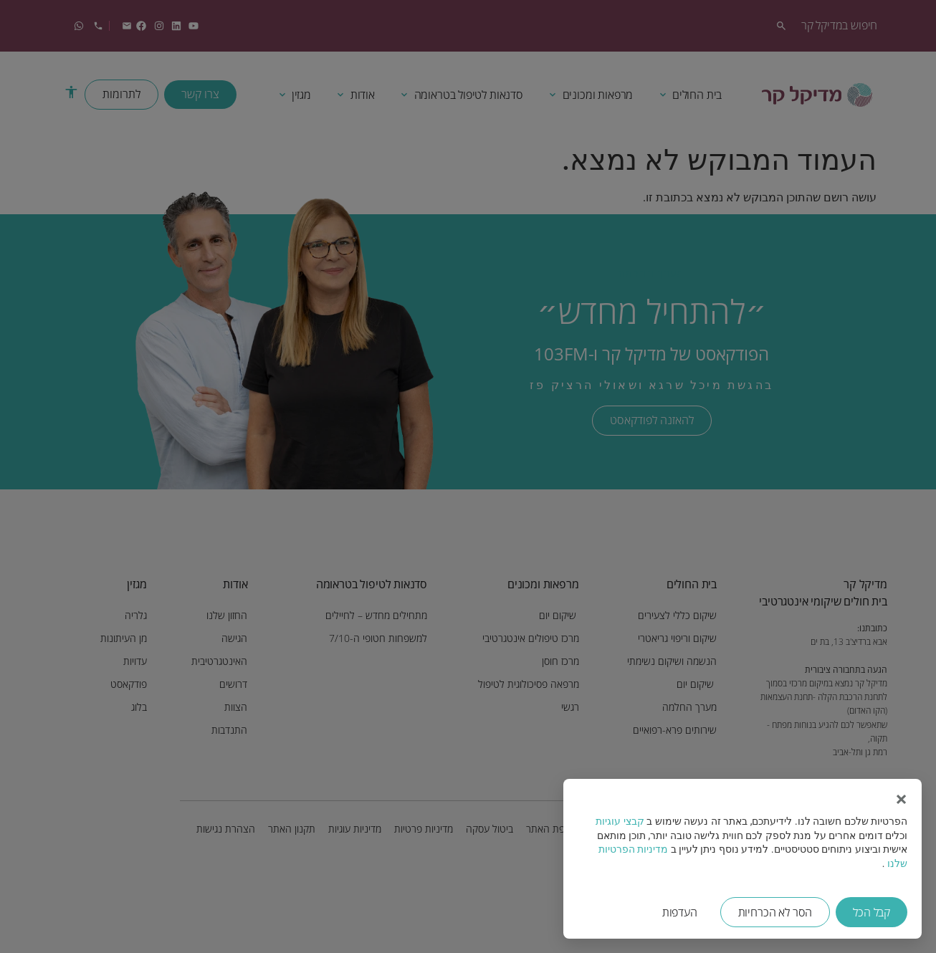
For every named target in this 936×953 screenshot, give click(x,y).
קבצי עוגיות (620, 821)
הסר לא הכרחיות (775, 912)
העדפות (679, 912)
